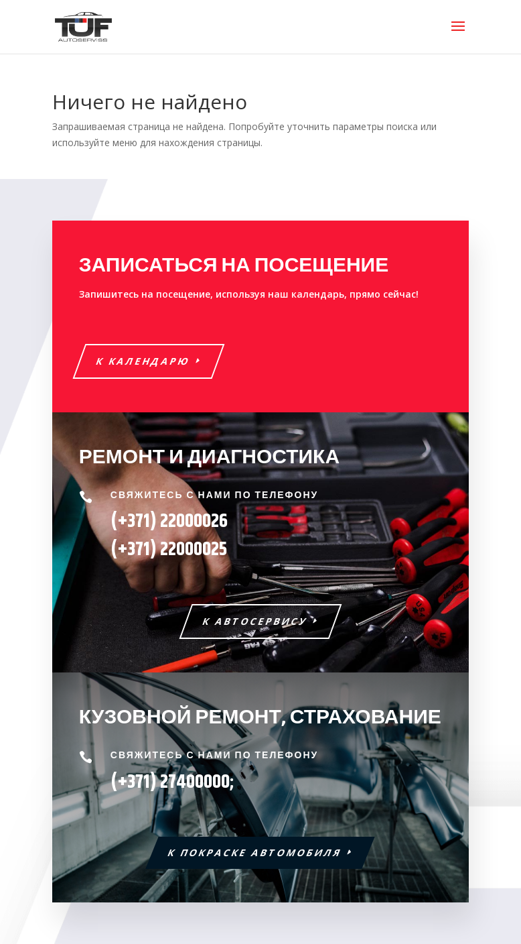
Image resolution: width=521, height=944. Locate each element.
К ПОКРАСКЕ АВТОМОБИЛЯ (255, 852)
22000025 (168, 550)
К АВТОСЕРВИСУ (255, 621)
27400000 (195, 782)
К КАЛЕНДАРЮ (143, 361)
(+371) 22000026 (169, 522)
